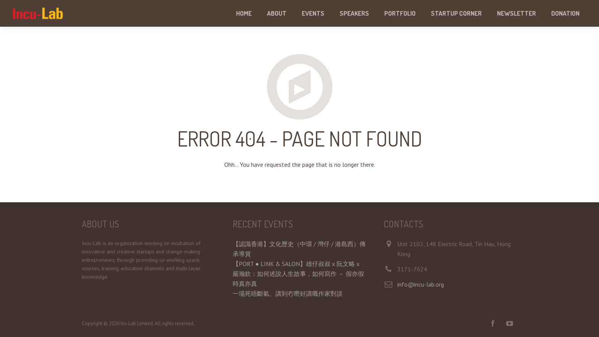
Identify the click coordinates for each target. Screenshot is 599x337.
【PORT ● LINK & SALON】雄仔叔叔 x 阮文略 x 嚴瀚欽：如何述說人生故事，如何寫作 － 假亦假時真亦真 (298, 273)
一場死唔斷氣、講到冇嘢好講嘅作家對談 (288, 293)
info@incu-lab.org (420, 284)
